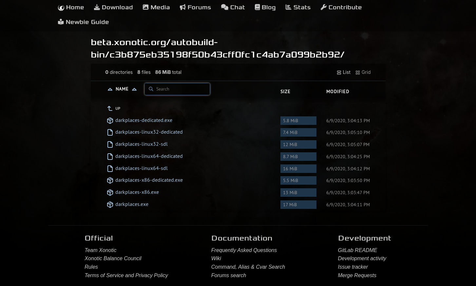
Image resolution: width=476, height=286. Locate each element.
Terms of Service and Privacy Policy (126, 275)
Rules (91, 267)
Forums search (228, 275)
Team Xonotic (100, 250)
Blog (265, 7)
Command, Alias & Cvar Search (248, 267)
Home (71, 7)
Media (156, 7)
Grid (363, 72)
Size (285, 91)
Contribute (341, 7)
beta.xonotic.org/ (131, 42)
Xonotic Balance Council (113, 258)
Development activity (362, 258)
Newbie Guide (83, 22)
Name (128, 89)
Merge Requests (357, 275)
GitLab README (357, 250)
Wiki (216, 258)
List (343, 72)
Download (113, 7)
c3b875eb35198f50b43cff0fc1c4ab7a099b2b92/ (227, 54)
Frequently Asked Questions (244, 250)
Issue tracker (353, 267)
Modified (337, 91)
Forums (195, 7)
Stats (298, 7)
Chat (233, 7)
